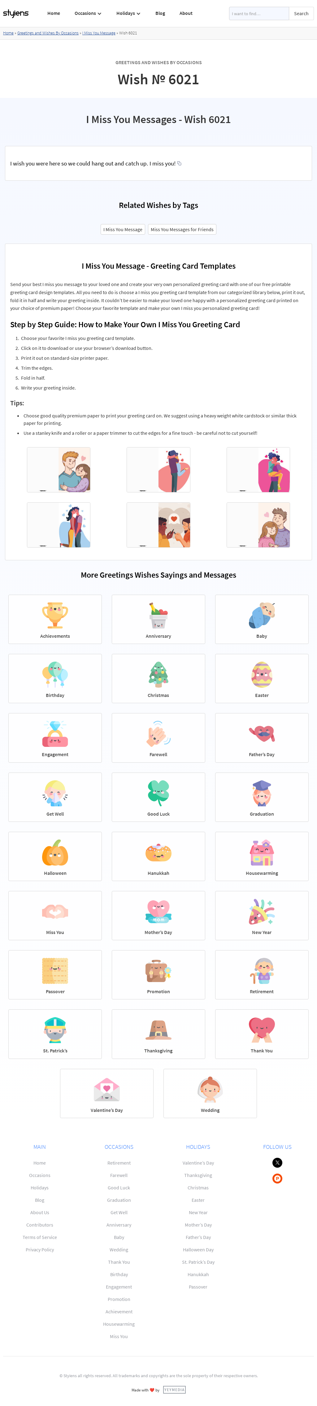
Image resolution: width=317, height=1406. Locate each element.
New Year (198, 1212)
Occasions (39, 1175)
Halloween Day (198, 1249)
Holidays (40, 1187)
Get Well (119, 1212)
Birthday (119, 1274)
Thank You (119, 1262)
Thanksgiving (198, 1175)
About (186, 13)
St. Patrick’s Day (198, 1262)
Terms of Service (40, 1237)
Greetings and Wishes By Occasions (48, 33)
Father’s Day (198, 1237)
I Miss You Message (98, 33)
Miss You (119, 1336)
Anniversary (118, 1225)
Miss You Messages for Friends (182, 229)
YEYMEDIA (174, 1389)
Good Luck (119, 1187)
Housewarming (119, 1324)
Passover (198, 1287)
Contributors (39, 1225)
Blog (160, 13)
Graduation (119, 1200)
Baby (119, 1237)
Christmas (198, 1187)
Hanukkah (198, 1274)
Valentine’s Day (198, 1163)
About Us (39, 1212)
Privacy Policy (40, 1249)
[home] (16, 13)
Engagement (119, 1287)
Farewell (119, 1175)
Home (53, 13)
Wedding (119, 1249)
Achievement (119, 1311)
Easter (198, 1200)
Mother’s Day (198, 1225)
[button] (88, 13)
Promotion (119, 1299)
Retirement (119, 1163)
